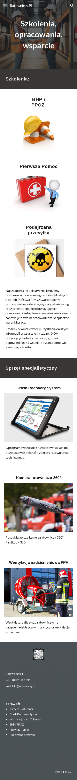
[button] (5, 5)
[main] (38, 34)
